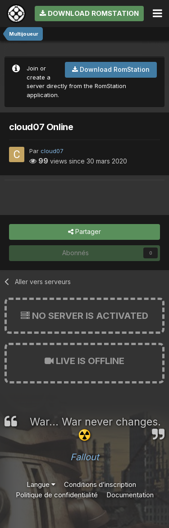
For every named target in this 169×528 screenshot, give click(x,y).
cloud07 (52, 150)
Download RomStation (89, 13)
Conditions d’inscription (100, 484)
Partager (84, 231)
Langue (41, 484)
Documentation (130, 495)
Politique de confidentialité (57, 495)
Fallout (84, 457)
